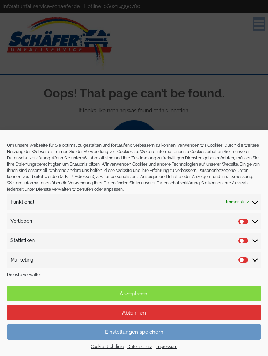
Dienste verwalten (24, 274)
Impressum (166, 346)
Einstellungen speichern (134, 332)
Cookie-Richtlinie (107, 346)
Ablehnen (134, 313)
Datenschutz (139, 346)
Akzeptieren (134, 293)
